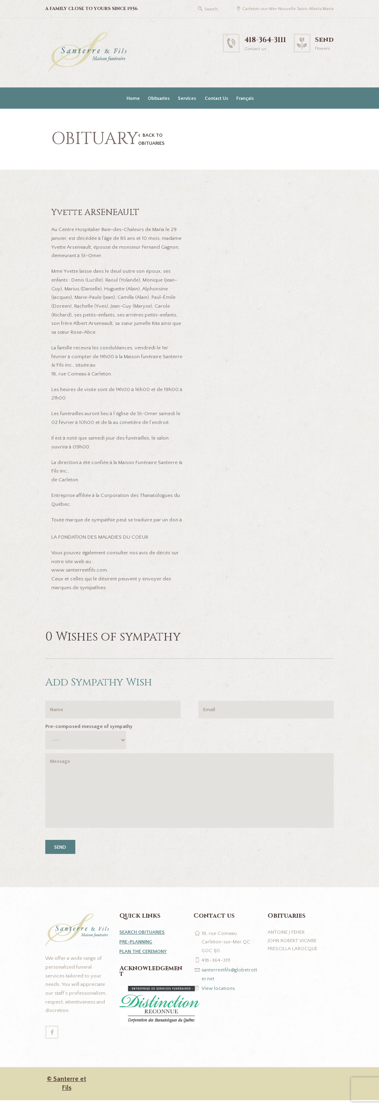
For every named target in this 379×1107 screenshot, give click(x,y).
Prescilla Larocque (294, 955)
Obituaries (159, 98)
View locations (218, 994)
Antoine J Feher (287, 938)
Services (187, 98)
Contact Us (216, 98)
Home (133, 98)
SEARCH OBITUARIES (143, 938)
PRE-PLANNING (137, 947)
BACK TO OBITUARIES (152, 139)
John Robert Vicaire (293, 946)
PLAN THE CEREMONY (144, 957)
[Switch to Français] (244, 98)
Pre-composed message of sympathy (89, 728)
